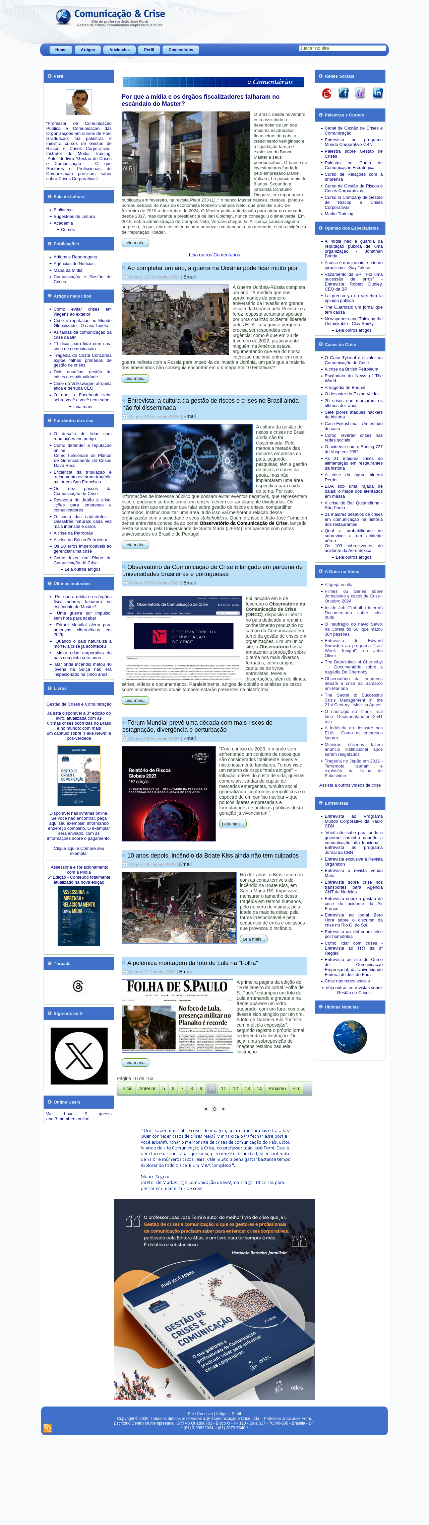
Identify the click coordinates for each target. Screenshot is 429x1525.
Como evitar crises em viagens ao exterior (83, 312)
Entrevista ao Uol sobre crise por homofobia (354, 934)
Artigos (88, 50)
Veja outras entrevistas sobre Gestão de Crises (354, 990)
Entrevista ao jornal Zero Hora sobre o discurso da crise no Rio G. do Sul (354, 920)
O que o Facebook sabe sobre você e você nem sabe (83, 397)
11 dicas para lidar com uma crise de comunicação (83, 346)
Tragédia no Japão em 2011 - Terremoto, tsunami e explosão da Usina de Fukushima (354, 768)
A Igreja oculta (338, 584)
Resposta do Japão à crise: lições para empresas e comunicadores (83, 504)
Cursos (68, 229)
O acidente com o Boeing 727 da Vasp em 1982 (354, 449)
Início (126, 1088)
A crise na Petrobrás (73, 533)
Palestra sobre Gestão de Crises (354, 154)
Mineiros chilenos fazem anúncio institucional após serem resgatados (354, 749)
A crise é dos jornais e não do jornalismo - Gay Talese (354, 265)
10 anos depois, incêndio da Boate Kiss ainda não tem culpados (213, 855)
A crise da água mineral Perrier (354, 477)
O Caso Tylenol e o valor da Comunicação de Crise (354, 360)
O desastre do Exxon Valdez (352, 393)
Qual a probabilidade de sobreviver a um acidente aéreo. (354, 535)
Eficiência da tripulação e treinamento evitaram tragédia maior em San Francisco (83, 477)
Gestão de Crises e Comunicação (78, 704)
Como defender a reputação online (83, 448)
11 (223, 1088)
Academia (63, 223)
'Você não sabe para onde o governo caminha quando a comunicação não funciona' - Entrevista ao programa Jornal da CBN (354, 842)
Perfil (149, 50)
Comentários (181, 50)
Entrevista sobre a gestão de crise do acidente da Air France (354, 903)
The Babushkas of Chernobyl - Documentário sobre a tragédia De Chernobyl (354, 666)
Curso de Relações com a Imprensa (354, 177)
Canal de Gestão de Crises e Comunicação (354, 131)
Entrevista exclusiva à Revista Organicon (354, 862)
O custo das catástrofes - (83, 516)
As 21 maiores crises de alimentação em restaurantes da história (354, 463)
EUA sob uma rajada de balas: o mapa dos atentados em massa (354, 491)
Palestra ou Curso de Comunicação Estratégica (354, 165)
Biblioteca (63, 209)
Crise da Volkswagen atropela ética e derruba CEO (83, 386)
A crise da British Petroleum (80, 539)
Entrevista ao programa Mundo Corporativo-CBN (354, 142)
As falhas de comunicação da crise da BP (83, 335)
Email (189, 276)
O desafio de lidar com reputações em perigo (83, 436)
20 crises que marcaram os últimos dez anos (354, 403)
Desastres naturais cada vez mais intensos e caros (83, 524)
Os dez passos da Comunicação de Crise (83, 491)
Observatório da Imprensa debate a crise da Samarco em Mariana (354, 683)
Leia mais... (135, 242)
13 (247, 1088)
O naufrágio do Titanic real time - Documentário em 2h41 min (354, 716)
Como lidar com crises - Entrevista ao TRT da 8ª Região (354, 948)
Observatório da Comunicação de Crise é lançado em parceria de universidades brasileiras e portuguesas (212, 570)
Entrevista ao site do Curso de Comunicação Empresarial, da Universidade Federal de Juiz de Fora (354, 967)
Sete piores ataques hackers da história (354, 415)
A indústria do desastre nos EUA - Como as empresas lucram (354, 732)
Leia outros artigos (83, 569)
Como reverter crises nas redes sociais (354, 438)
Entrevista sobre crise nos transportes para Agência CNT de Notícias (354, 887)
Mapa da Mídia (68, 270)
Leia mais (82, 406)
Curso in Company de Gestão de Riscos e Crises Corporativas (354, 202)
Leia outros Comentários (214, 254)
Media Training (339, 213)
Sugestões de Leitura (74, 216)
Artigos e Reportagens (75, 256)
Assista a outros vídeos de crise (350, 785)
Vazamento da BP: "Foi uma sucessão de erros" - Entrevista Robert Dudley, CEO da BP (354, 282)
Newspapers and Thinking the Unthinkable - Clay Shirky (354, 321)
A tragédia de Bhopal (345, 387)
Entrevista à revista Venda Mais (354, 873)
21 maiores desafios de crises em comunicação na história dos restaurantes (354, 519)
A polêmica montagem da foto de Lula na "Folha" (192, 963)
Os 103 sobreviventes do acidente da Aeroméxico (354, 548)
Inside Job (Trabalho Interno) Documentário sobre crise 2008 (354, 612)
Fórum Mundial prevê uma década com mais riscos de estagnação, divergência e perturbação (197, 726)
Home (60, 50)
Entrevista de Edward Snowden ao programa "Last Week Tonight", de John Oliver (354, 648)
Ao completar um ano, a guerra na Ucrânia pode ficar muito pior (212, 268)
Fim (296, 1088)
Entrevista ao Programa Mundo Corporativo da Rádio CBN (354, 821)
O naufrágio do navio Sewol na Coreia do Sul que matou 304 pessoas (354, 629)
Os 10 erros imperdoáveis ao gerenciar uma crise (83, 549)
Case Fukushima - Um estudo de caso (354, 426)
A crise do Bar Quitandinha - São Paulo (354, 505)
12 (235, 1088)
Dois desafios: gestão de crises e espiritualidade (83, 374)
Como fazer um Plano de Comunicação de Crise (83, 560)
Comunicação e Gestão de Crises (83, 279)
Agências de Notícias (74, 263)
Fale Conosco (200, 1502)
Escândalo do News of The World (354, 378)
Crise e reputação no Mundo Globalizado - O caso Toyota (83, 323)
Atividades (119, 50)
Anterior (147, 1088)
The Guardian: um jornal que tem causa (354, 310)
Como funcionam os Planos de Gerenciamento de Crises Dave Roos (82, 460)
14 (259, 1088)
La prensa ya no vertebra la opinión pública (354, 298)
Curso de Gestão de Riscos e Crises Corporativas (354, 188)
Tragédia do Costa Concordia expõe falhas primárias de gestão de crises (83, 360)
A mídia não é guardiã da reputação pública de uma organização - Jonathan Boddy (354, 248)
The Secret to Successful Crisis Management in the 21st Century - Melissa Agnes (354, 700)
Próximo (277, 1088)
